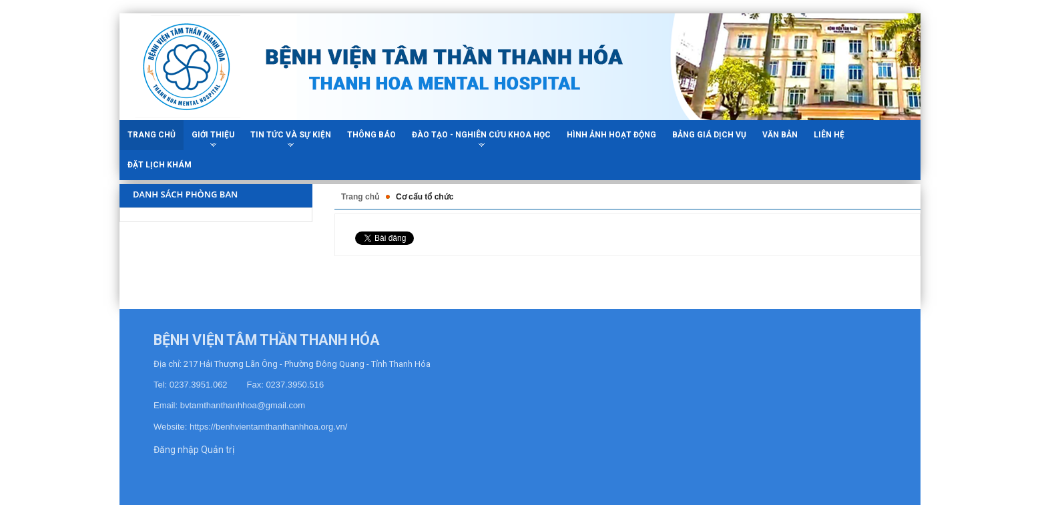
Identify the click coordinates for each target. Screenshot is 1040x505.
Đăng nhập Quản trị (194, 449)
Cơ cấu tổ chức (424, 196)
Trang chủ (360, 196)
